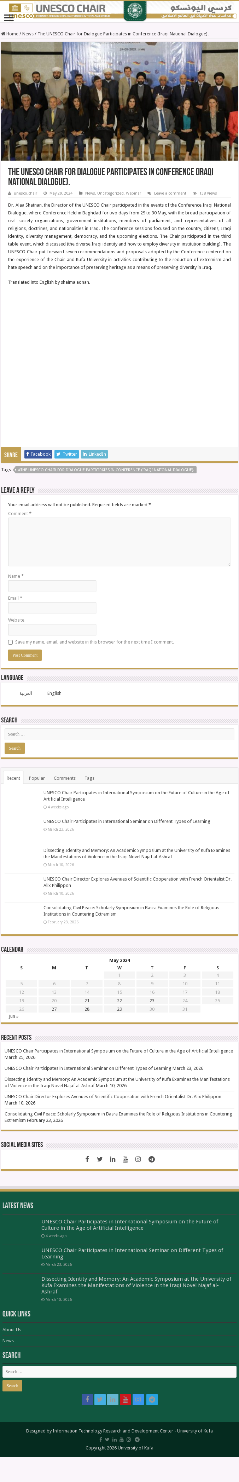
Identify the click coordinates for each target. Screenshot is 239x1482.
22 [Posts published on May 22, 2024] (119, 1000)
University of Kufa (195, 1431)
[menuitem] (21, 693)
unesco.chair (25, 193)
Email (15, 598)
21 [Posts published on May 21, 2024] (86, 1000)
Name (16, 576)
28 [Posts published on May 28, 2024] (86, 1009)
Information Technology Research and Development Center (113, 1431)
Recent (13, 778)
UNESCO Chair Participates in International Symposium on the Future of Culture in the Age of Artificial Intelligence (119, 1051)
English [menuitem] (54, 693)
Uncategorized (110, 193)
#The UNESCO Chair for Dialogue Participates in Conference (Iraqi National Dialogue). (106, 470)
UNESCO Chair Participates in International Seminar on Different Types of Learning (126, 821)
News (28, 33)
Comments (65, 778)
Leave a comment (170, 193)
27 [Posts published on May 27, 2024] (54, 1009)
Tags (89, 778)
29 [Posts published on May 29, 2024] (119, 1009)
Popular (37, 778)
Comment (19, 513)
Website (16, 620)
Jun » (13, 1016)
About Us (11, 1329)
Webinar (133, 193)
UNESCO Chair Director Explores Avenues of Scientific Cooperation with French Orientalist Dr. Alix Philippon (113, 1096)
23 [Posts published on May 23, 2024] (152, 1000)
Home (9, 33)
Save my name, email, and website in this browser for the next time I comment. (94, 642)
